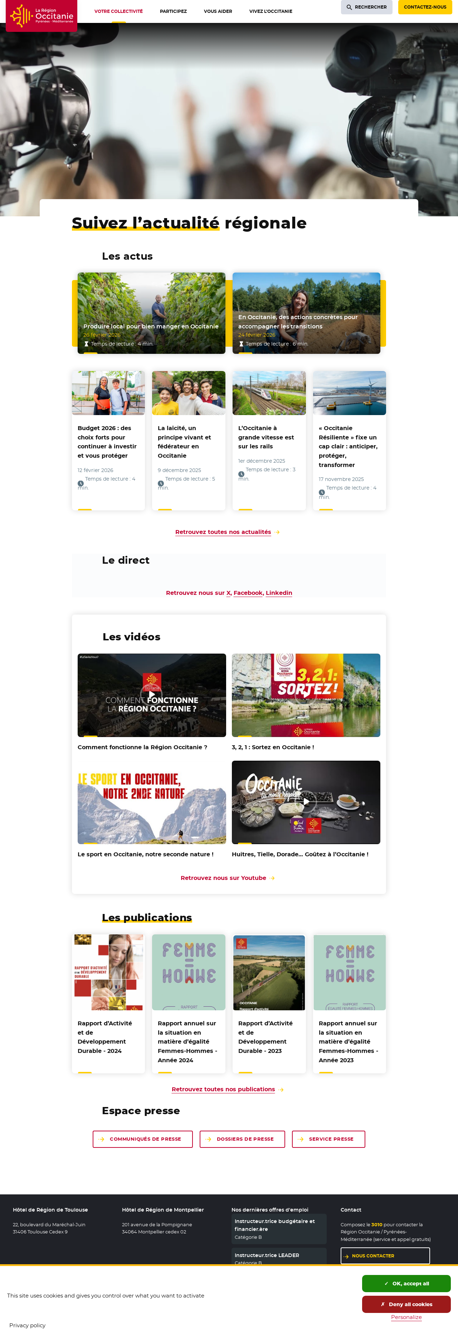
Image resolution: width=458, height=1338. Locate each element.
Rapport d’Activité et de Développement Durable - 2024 (105, 1037)
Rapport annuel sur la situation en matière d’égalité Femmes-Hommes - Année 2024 (187, 1041)
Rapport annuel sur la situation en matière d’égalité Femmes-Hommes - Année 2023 (348, 1041)
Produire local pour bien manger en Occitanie (151, 326)
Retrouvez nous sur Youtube (229, 878)
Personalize (406, 1317)
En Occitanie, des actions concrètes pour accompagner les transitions (298, 322)
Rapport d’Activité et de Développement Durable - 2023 (265, 1037)
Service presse (331, 1139)
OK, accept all (406, 1283)
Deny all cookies (407, 1304)
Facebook (248, 592)
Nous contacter (373, 1255)
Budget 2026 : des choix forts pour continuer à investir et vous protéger (107, 442)
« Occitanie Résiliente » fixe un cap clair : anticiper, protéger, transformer (348, 446)
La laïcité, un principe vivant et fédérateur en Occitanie (184, 442)
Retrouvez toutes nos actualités (223, 532)
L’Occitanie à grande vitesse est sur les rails (266, 437)
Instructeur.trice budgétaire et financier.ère (275, 1225)
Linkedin (279, 592)
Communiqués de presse (145, 1139)
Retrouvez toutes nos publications (223, 1089)
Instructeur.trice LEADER (267, 1255)
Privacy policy (27, 1325)
